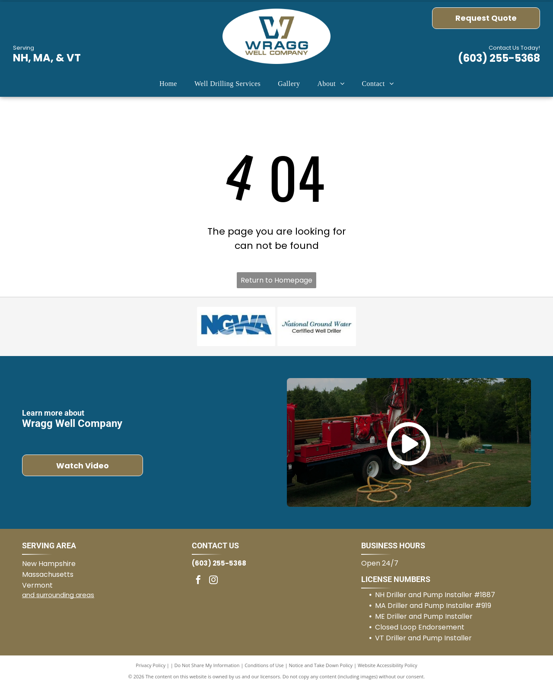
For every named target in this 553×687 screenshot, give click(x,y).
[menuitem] (168, 83)
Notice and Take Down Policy (321, 665)
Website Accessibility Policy (387, 665)
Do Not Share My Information (207, 665)
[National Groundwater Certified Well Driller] (316, 326)
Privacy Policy (150, 665)
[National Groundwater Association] (236, 326)
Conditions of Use (264, 665)
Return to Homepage (276, 280)
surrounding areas (65, 594)
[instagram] (213, 580)
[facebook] (198, 580)
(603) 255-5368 (499, 58)
